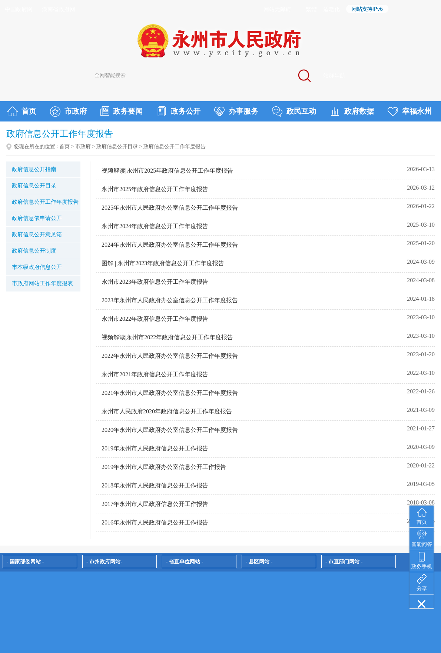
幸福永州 (410, 111)
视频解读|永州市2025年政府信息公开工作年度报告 (167, 170)
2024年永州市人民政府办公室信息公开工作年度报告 (170, 244)
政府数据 (352, 111)
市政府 (68, 111)
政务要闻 (121, 111)
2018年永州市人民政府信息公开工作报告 (155, 485)
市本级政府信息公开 (37, 267)
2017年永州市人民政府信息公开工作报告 (155, 504)
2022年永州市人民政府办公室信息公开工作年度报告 (170, 356)
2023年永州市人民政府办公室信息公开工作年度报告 (170, 300)
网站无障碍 (277, 9)
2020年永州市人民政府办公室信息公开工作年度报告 (170, 430)
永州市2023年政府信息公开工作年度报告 (155, 282)
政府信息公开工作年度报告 (45, 202)
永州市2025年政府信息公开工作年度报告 (155, 189)
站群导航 (334, 76)
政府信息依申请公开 (37, 218)
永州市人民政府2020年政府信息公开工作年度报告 (167, 411)
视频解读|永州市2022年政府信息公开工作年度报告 (167, 337)
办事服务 (236, 111)
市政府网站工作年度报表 (42, 283)
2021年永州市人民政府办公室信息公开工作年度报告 (170, 393)
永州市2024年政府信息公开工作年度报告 (155, 226)
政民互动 (294, 111)
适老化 (331, 9)
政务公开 (178, 111)
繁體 (311, 9)
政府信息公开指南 (34, 169)
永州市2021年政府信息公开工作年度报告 (155, 374)
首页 (21, 111)
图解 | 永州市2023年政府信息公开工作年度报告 (163, 263)
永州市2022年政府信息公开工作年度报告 (155, 319)
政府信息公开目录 (117, 146)
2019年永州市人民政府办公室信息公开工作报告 (164, 467)
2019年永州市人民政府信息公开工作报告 (155, 448)
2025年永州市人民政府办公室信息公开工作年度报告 (170, 207)
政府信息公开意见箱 (37, 234)
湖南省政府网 (58, 9)
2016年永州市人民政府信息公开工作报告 (155, 522)
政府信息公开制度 (34, 251)
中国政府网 (19, 9)
